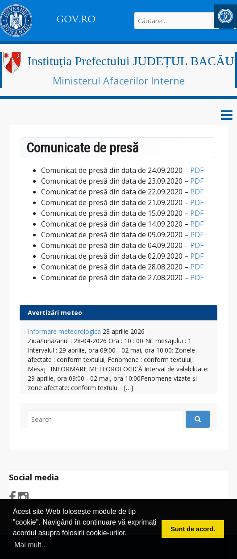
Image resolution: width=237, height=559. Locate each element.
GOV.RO (76, 19)
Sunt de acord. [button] (192, 529)
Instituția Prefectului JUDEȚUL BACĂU (130, 61)
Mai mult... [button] (30, 545)
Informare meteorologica (64, 331)
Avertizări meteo (55, 312)
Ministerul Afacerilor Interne (119, 80)
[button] (225, 16)
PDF (197, 170)
